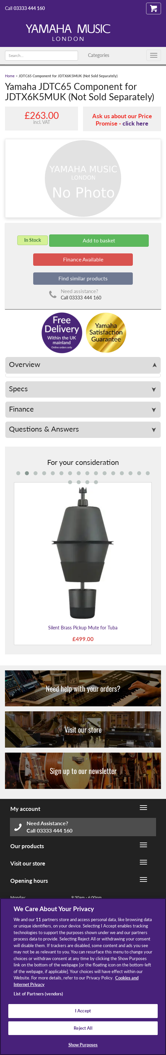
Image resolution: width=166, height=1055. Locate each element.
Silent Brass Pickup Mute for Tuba (83, 627)
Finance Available (83, 259)
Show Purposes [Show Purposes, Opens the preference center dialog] (83, 1044)
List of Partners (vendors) (38, 993)
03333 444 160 (29, 8)
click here (135, 123)
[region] (83, 976)
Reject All (83, 1028)
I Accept (83, 1010)
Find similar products (83, 278)
